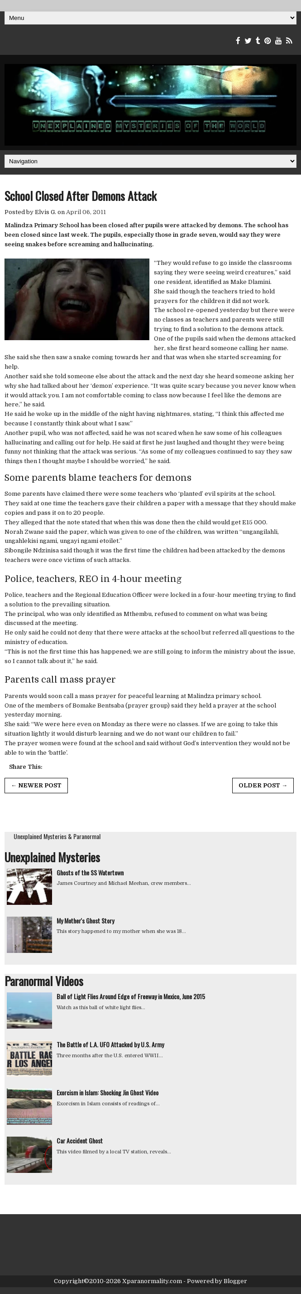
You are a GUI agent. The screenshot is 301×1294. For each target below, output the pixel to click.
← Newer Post (36, 785)
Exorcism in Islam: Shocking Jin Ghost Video (107, 1092)
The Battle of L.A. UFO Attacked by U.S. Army (110, 1044)
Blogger (235, 1281)
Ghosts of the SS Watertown (90, 872)
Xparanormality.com (152, 1281)
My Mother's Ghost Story (85, 920)
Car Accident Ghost (80, 1140)
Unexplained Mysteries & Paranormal (57, 836)
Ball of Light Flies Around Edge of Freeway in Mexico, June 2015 (131, 996)
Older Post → (263, 785)
